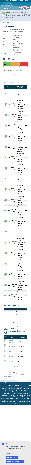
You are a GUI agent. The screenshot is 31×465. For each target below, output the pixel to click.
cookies (29, 385)
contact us (14, 0)
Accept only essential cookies (15, 461)
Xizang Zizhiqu (12, 361)
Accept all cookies (12, 457)
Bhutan (10, 351)
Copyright (16, 385)
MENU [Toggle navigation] (4, 8)
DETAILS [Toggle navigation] (6, 22)
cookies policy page (12, 446)
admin (26, 0)
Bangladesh (12, 346)
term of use (8, 0)
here (20, 70)
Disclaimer (10, 385)
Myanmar (11, 356)
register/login (21, 0)
